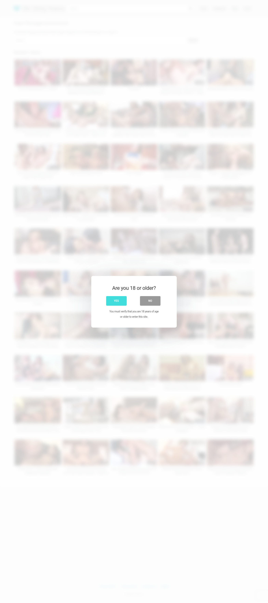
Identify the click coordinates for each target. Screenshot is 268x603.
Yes (116, 300)
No (150, 300)
